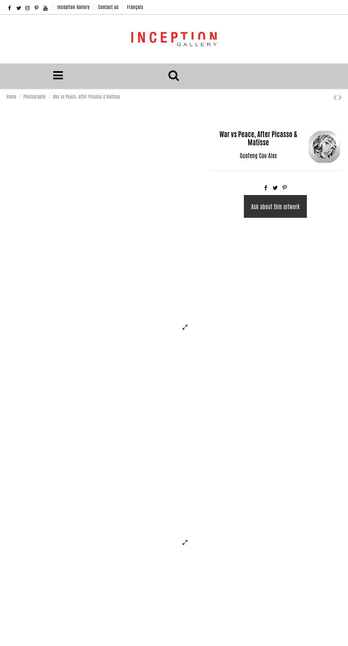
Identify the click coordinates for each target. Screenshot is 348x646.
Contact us (109, 6)
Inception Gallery (74, 6)
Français (135, 6)
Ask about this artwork (275, 206)
